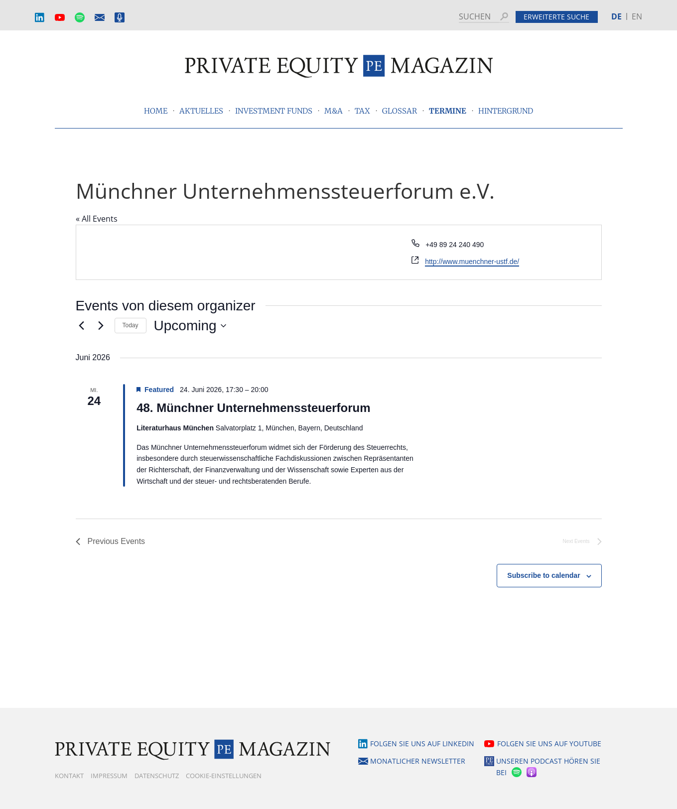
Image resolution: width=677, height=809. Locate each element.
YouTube (60, 17)
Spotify (80, 17)
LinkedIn (40, 17)
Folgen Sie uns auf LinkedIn (422, 743)
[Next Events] (101, 326)
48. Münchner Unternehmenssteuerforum (253, 407)
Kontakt (69, 775)
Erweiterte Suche (556, 16)
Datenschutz (157, 775)
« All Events (97, 218)
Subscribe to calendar (543, 575)
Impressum (109, 775)
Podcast (120, 17)
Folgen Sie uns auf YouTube (549, 743)
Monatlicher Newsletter (100, 17)
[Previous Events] (82, 326)
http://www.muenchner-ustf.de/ (472, 262)
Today (130, 325)
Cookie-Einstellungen (224, 775)
